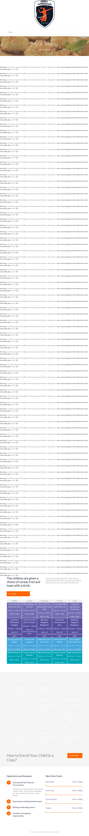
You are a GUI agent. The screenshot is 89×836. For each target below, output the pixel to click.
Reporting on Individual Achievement (27, 801)
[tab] (25, 784)
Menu (45, 32)
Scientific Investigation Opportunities (22, 814)
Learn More (75, 755)
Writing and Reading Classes (24, 807)
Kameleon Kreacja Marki (51, 832)
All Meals (12, 594)
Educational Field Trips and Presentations (23, 783)
